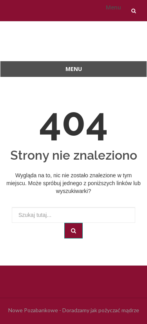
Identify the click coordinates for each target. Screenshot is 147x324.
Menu (113, 7)
